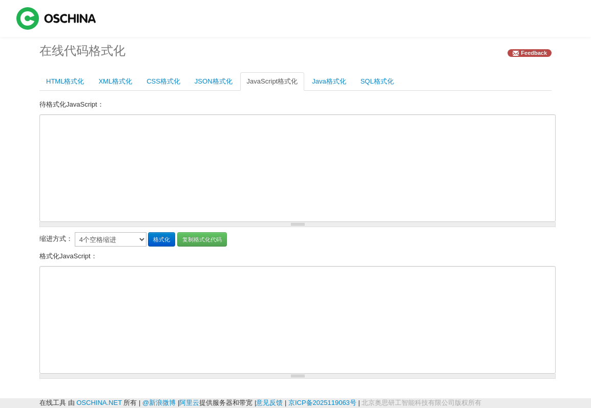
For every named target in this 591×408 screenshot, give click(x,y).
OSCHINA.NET (99, 402)
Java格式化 (329, 81)
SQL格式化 (377, 81)
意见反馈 (269, 402)
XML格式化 (115, 81)
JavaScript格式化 (272, 81)
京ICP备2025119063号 (322, 402)
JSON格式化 (214, 81)
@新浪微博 (159, 402)
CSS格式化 (163, 81)
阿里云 (189, 402)
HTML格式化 (65, 81)
